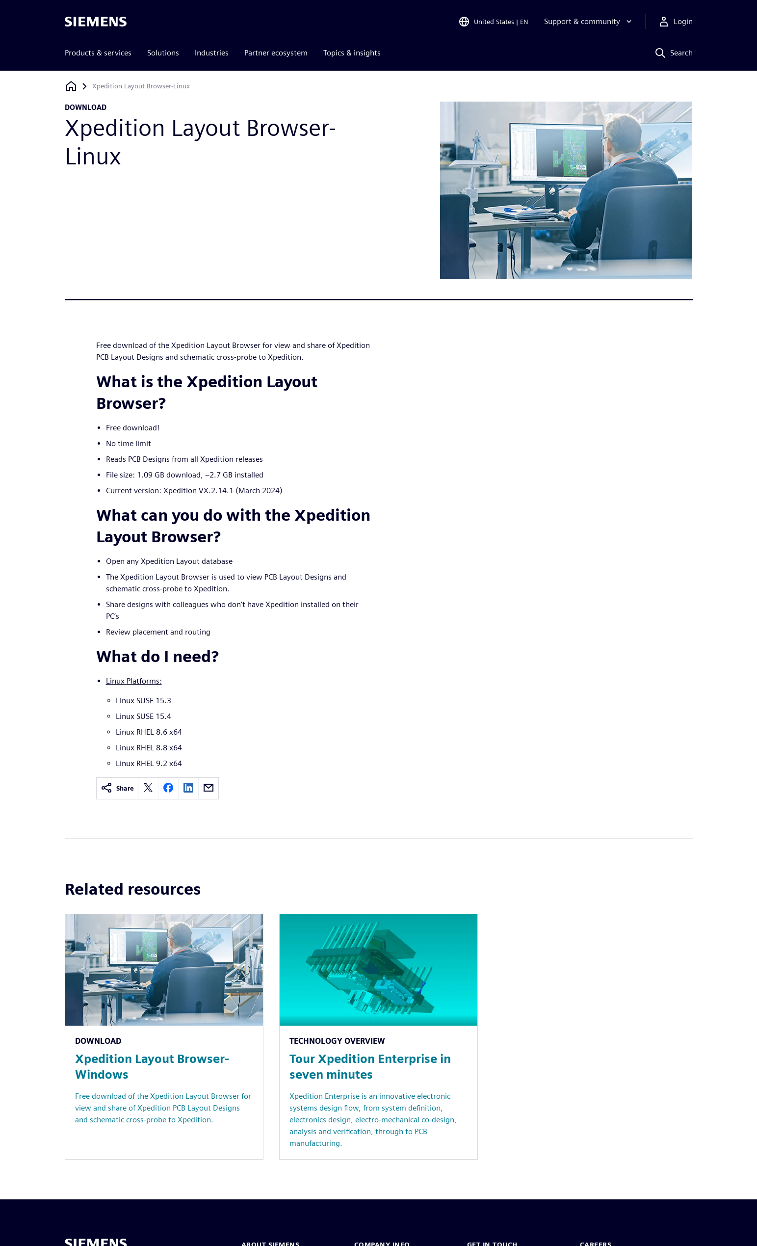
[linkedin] (188, 788)
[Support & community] (589, 21)
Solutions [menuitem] (163, 52)
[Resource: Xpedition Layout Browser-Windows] (164, 1037)
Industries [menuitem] (212, 52)
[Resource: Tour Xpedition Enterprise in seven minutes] (378, 1037)
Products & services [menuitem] (98, 52)
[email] (208, 788)
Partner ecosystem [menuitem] (276, 52)
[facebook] (168, 788)
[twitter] (148, 788)
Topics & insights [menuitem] (352, 52)
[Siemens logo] (96, 22)
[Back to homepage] (71, 86)
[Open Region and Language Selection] (493, 21)
